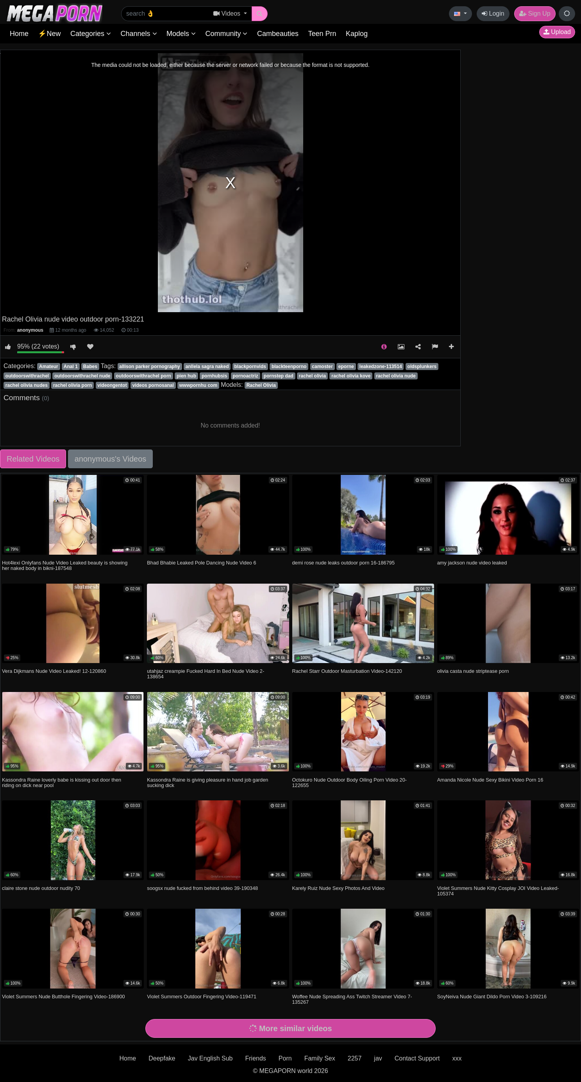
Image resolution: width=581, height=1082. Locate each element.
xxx (456, 1058)
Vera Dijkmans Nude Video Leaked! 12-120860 (54, 671)
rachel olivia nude (395, 376)
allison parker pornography (149, 366)
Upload (557, 32)
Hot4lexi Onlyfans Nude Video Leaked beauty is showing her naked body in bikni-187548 (64, 565)
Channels (138, 34)
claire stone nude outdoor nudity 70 (41, 888)
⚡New (49, 34)
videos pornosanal (153, 385)
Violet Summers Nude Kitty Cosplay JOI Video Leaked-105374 (498, 891)
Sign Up (534, 13)
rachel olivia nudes (26, 385)
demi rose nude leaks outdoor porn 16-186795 (343, 563)
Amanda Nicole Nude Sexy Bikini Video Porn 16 (490, 780)
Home (19, 34)
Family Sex (319, 1058)
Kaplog (357, 34)
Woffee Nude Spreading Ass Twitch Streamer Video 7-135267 (352, 999)
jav (378, 1058)
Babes (90, 366)
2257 (355, 1058)
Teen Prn (322, 34)
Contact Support (417, 1058)
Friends (255, 1058)
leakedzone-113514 (380, 366)
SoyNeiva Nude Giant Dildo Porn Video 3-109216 (492, 996)
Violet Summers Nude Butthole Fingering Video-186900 (63, 996)
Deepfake (161, 1058)
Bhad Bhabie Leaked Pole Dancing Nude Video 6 (201, 563)
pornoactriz (245, 376)
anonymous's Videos (111, 459)
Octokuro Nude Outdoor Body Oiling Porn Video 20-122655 (349, 782)
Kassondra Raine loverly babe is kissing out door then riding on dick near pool (61, 782)
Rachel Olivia (261, 385)
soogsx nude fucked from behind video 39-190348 (202, 888)
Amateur (48, 366)
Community (226, 34)
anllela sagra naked (207, 366)
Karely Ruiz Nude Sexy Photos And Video (338, 888)
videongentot (112, 385)
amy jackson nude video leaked (472, 563)
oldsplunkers (422, 366)
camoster (322, 366)
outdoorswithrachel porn (143, 376)
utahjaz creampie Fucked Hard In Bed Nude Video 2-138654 (205, 673)
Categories (90, 34)
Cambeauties (278, 34)
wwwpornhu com (198, 385)
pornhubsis (214, 376)
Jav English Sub (210, 1058)
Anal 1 (71, 366)
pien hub (186, 376)
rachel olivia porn (72, 385)
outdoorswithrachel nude (82, 376)
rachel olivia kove (350, 376)
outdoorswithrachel (27, 376)
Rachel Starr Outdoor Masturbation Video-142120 (347, 671)
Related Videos (33, 459)
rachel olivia (312, 376)
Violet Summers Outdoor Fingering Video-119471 (201, 996)
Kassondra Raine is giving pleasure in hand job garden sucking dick (207, 782)
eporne (346, 366)
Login (493, 13)
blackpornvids (250, 366)
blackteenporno (289, 366)
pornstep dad (278, 376)
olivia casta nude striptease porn (473, 671)
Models (181, 34)
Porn (285, 1058)
